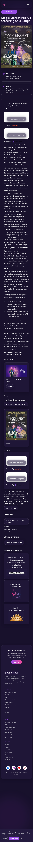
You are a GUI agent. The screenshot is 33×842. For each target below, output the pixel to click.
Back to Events (9, 12)
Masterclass (8, 732)
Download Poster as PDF (14, 542)
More (10, 386)
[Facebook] (8, 768)
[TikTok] (25, 768)
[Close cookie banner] (21, 838)
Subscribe (16, 662)
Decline (5, 838)
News (6, 710)
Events (7, 707)
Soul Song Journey (10, 705)
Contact (7, 747)
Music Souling (9, 735)
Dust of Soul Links (10, 700)
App (6, 697)
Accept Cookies (14, 838)
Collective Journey (10, 727)
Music (6, 715)
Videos (7, 712)
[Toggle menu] (28, 4)
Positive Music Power (11, 692)
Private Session (9, 725)
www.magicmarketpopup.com (16, 404)
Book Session (9, 702)
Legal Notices (9, 757)
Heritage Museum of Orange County (15, 521)
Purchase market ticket (16, 119)
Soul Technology (10, 695)
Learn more (10, 835)
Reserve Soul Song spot (16, 135)
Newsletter (8, 750)
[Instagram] (14, 768)
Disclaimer (8, 755)
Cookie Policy (9, 760)
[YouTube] (19, 768)
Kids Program (9, 737)
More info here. (11, 508)
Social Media (8, 752)
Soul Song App (9, 730)
